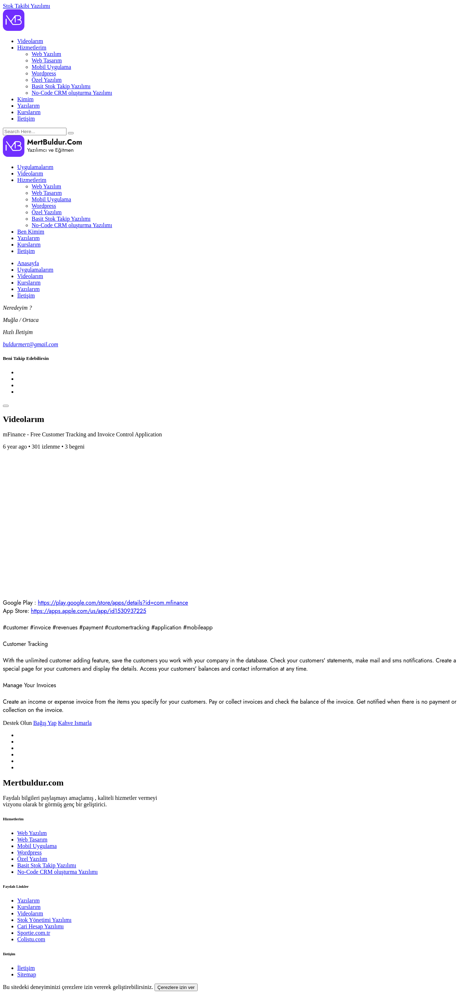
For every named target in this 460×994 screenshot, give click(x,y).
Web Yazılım (46, 54)
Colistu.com (31, 939)
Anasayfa (28, 263)
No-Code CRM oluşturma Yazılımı (72, 93)
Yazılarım (28, 106)
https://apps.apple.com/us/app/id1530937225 (88, 611)
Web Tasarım (47, 60)
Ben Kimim (30, 232)
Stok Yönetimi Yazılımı (44, 920)
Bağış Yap (44, 723)
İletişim (26, 119)
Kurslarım (29, 112)
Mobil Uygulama (51, 67)
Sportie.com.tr (33, 933)
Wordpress (44, 73)
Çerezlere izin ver (176, 987)
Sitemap (26, 974)
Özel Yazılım (47, 80)
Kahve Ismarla (75, 723)
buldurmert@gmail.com (30, 344)
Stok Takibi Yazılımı (26, 6)
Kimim (25, 99)
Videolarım (30, 41)
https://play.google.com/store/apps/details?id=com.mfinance (113, 603)
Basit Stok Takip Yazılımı (61, 86)
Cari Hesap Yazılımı (40, 926)
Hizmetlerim (31, 47)
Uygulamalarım (35, 167)
